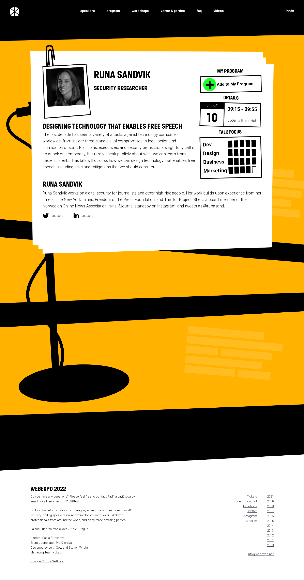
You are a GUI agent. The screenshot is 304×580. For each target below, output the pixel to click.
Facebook (250, 506)
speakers (87, 11)
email (34, 501)
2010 (270, 545)
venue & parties (173, 11)
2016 (270, 516)
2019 (270, 501)
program (113, 11)
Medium (251, 521)
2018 (270, 506)
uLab (58, 552)
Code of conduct (245, 501)
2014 (270, 526)
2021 (270, 496)
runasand (56, 216)
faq (199, 11)
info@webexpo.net (261, 554)
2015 (270, 521)
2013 (270, 530)
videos (218, 11)
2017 (270, 511)
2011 (270, 540)
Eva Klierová (64, 543)
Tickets (252, 496)
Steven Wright (78, 547)
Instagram (250, 516)
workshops (140, 11)
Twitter (252, 511)
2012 (270, 535)
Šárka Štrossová (53, 538)
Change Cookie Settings (47, 561)
